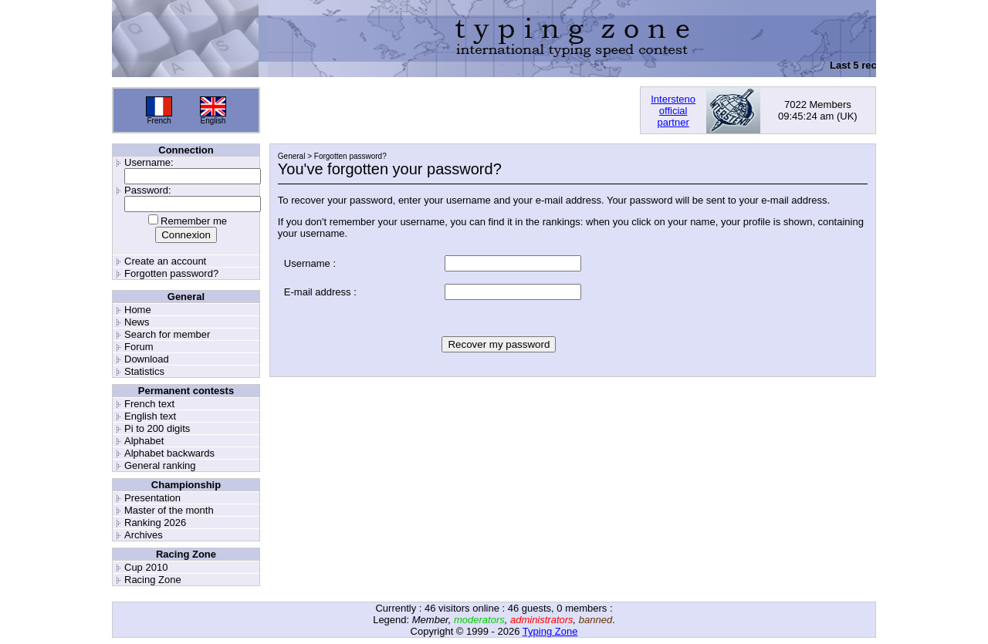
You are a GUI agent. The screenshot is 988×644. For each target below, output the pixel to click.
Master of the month (169, 510)
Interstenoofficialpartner (673, 110)
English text (150, 416)
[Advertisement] (450, 110)
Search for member (167, 334)
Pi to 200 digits (157, 428)
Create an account (165, 261)
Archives (143, 535)
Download (146, 359)
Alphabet (144, 441)
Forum (139, 346)
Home (137, 309)
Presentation (152, 498)
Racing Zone (152, 579)
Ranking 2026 (155, 522)
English (213, 120)
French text (149, 404)
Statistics (144, 371)
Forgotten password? (171, 273)
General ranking (160, 465)
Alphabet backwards (169, 453)
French (159, 120)
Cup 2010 (145, 567)
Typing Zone (550, 631)
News (137, 322)
